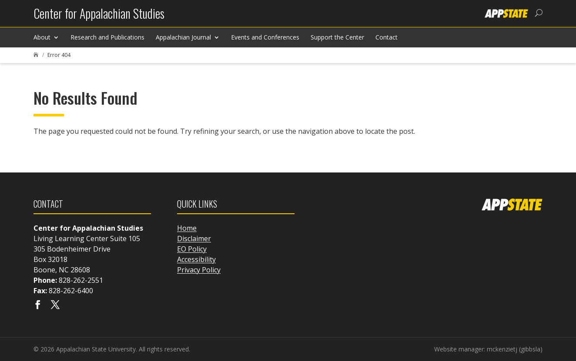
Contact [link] (386, 37)
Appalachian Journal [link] (183, 37)
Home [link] (187, 228)
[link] (98, 16)
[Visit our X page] (55, 305)
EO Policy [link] (192, 249)
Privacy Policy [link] (199, 270)
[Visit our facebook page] (37, 305)
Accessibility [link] (196, 259)
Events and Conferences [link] (265, 37)
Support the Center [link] (337, 37)
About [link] (41, 37)
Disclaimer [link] (194, 238)
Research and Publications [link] (107, 37)
